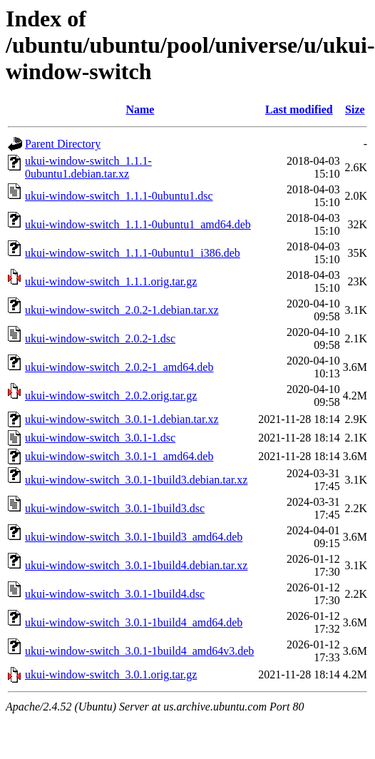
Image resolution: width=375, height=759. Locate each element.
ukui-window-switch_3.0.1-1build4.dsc (115, 594)
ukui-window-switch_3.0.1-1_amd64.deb (119, 456)
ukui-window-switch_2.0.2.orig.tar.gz (111, 395)
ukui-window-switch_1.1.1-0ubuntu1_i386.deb (132, 253)
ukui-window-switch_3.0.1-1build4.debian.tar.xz (136, 565)
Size (355, 109)
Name (139, 109)
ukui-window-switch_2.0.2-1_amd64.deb (119, 367)
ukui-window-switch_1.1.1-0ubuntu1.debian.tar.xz (88, 167)
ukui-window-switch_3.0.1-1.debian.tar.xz (122, 419)
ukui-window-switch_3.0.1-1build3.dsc (115, 508)
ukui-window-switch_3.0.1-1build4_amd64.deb (133, 622)
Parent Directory (63, 144)
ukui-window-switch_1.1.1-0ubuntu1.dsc (119, 196)
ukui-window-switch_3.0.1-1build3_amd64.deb (133, 537)
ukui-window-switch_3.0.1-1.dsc (100, 438)
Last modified (299, 109)
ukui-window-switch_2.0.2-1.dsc (100, 338)
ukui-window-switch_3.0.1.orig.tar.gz (111, 674)
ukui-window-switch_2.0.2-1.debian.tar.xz (122, 310)
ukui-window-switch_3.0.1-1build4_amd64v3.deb (139, 651)
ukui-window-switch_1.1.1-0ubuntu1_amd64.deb (138, 224)
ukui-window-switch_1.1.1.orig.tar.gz (111, 281)
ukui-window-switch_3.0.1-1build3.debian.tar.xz (136, 480)
